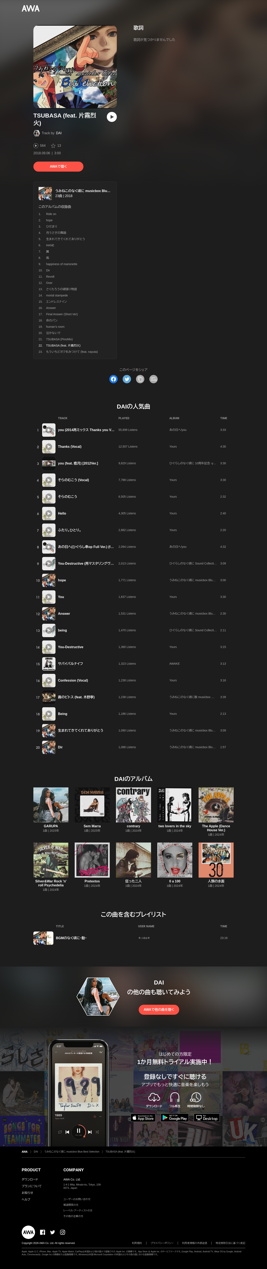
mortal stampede (57, 295)
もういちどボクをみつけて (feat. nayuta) (72, 351)
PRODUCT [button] (31, 1169)
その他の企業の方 (73, 1216)
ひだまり (51, 226)
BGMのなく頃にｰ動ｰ (71, 938)
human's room (55, 326)
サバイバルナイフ (70, 663)
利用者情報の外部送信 (194, 1243)
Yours (173, 446)
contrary (133, 826)
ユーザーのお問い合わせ (77, 1199)
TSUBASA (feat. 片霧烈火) (120, 1151)
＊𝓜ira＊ (144, 938)
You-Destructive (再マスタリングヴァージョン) (92, 563)
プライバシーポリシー (162, 1243)
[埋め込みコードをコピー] (153, 379)
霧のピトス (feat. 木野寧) (76, 697)
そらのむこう (67, 496)
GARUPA (51, 826)
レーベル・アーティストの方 (77, 1210)
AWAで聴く (58, 166)
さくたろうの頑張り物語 (61, 289)
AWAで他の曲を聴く (159, 1009)
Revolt (50, 276)
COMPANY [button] (73, 1169)
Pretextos (92, 881)
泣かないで (53, 333)
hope (49, 220)
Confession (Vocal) (73, 680)
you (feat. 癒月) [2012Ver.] (78, 463)
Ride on (51, 214)
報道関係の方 (70, 1204)
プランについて (32, 1186)
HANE (50, 245)
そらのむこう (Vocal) (73, 480)
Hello (62, 513)
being (62, 630)
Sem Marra (92, 826)
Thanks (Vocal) (70, 446)
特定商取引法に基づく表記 (230, 1243)
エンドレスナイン (56, 301)
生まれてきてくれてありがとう (65, 239)
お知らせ (27, 1192)
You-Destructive (70, 647)
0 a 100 (174, 881)
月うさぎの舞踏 (56, 232)
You (61, 597)
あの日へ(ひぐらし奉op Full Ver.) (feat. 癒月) (91, 547)
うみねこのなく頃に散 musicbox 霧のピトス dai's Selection (206, 697)
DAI (59, 133)
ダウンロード (30, 1179)
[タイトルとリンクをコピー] (140, 379)
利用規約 (137, 1243)
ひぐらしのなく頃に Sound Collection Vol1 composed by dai (208, 563)
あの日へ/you (177, 429)
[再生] (112, 117)
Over (49, 283)
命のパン (52, 320)
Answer (51, 308)
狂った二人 (133, 881)
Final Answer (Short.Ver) (62, 314)
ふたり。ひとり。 (69, 530)
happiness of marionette (61, 264)
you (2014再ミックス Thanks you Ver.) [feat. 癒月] (96, 430)
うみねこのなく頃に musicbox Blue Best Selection (94, 191)
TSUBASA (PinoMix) (59, 339)
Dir (48, 270)
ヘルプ (26, 1199)
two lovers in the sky (174, 826)
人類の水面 (216, 881)
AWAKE (174, 663)
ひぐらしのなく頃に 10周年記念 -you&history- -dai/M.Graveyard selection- (217, 463)
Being (62, 714)
